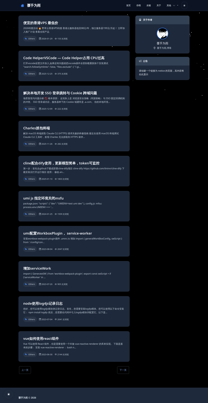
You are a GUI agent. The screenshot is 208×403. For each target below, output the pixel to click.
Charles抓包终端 (36, 128)
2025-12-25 (47, 73)
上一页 (25, 370)
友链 (148, 5)
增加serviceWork (37, 268)
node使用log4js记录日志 (43, 303)
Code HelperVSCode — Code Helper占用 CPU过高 (63, 57)
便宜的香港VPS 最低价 (40, 22)
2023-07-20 (47, 284)
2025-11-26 (47, 143)
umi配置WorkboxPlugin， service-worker (57, 233)
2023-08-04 (47, 249)
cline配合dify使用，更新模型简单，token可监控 (61, 163)
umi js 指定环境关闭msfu (43, 198)
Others (31, 38)
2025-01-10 (47, 179)
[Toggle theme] (184, 5)
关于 (159, 5)
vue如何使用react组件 (41, 338)
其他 (171, 5)
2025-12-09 (47, 108)
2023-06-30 (47, 354)
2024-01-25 (47, 214)
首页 (128, 5)
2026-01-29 (47, 38)
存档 (138, 5)
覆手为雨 (31, 5)
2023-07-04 (47, 319)
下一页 (123, 370)
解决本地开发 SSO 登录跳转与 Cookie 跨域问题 (60, 93)
